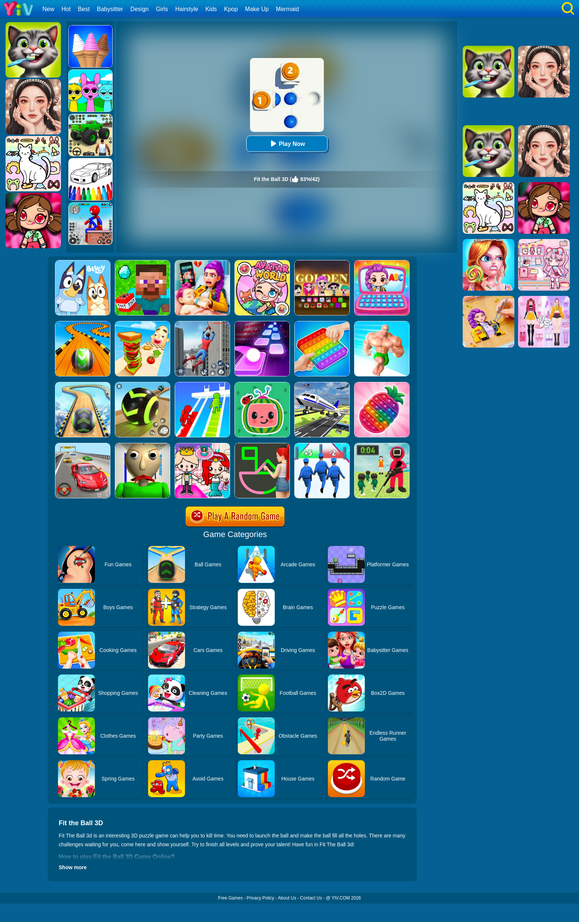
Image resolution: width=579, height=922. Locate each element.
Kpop (231, 9)
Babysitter (110, 9)
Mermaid (287, 9)
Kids (211, 9)
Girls (162, 9)
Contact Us (311, 898)
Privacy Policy (260, 898)
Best (84, 9)
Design (139, 9)
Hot (66, 9)
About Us (287, 898)
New (48, 9)
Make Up (257, 9)
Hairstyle (186, 9)
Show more (72, 867)
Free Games (230, 898)
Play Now (286, 143)
